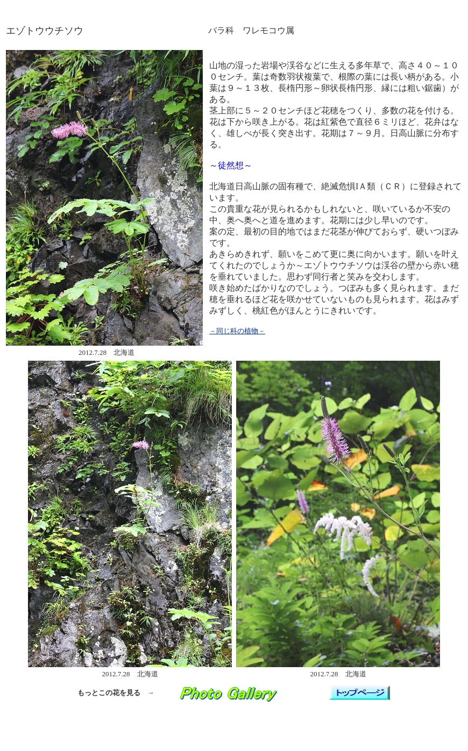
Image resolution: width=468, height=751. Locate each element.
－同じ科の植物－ (237, 331)
